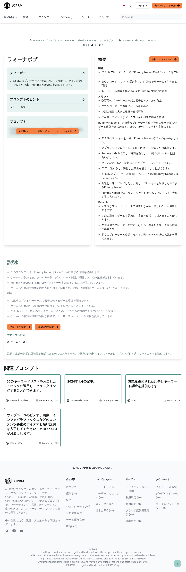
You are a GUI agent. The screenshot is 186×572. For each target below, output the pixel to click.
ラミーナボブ (107, 40)
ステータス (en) (105, 504)
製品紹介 (11, 17)
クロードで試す (20, 327)
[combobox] (151, 17)
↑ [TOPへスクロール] (177, 563)
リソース (86, 17)
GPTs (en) (66, 17)
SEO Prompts (67, 40)
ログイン (142, 5)
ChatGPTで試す (48, 327)
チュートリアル (105, 487)
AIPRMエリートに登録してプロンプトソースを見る (47, 131)
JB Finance (127, 40)
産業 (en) (71, 493)
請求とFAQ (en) (105, 510)
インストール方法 (166, 487)
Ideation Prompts (87, 40)
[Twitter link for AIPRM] (6, 531)
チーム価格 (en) (75, 519)
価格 (27, 17)
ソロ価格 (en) (74, 513)
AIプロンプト (50, 40)
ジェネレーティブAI (78, 506)
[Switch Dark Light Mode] (130, 5)
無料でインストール (167, 5)
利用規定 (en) (134, 497)
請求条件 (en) (134, 521)
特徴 (68, 500)
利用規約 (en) (134, 504)
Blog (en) (71, 526)
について (105, 17)
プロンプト (45, 17)
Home (36, 40)
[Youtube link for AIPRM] (14, 531)
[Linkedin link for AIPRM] (22, 531)
